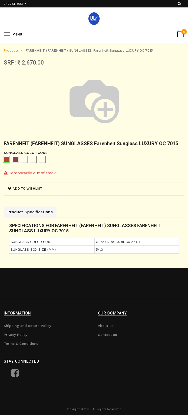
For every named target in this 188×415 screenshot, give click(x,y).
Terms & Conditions (21, 344)
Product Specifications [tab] (30, 211)
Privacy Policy (15, 335)
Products (11, 50)
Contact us (107, 335)
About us (105, 326)
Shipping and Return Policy (27, 326)
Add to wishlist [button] (25, 188)
